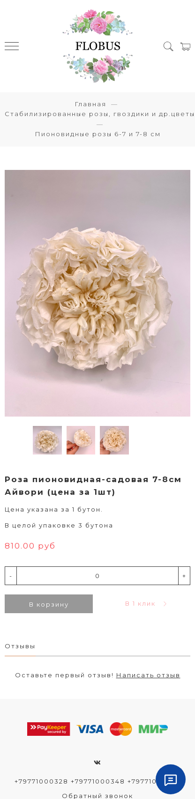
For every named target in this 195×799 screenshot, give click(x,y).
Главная (90, 104)
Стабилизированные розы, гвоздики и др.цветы (100, 113)
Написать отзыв (148, 675)
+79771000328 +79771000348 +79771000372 (97, 781)
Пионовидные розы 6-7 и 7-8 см (98, 134)
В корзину (49, 604)
